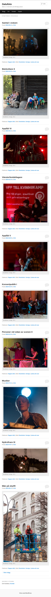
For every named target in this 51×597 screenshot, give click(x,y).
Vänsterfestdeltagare (12, 177)
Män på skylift (9, 486)
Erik (15, 25)
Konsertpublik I (9, 284)
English (20, 11)
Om (8, 11)
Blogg (3, 11)
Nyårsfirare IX (8, 442)
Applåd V (6, 235)
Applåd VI (6, 128)
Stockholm (22, 62)
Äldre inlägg (6, 572)
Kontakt (14, 11)
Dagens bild (11, 62)
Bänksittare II (8, 69)
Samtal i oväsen (9, 23)
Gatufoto (7, 4)
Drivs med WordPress (25, 593)
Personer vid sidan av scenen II (17, 332)
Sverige (28, 62)
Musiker (6, 381)
